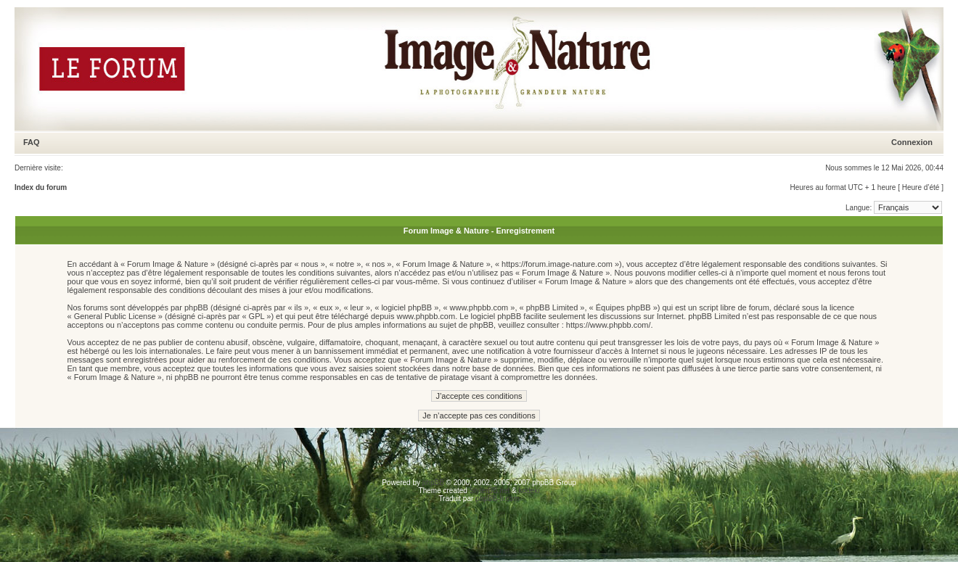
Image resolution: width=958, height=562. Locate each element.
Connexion (912, 142)
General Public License (115, 316)
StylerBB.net (490, 491)
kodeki (528, 491)
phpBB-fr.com (497, 499)
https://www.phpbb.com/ (608, 325)
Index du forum (41, 187)
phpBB (433, 483)
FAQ (31, 142)
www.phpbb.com (425, 316)
